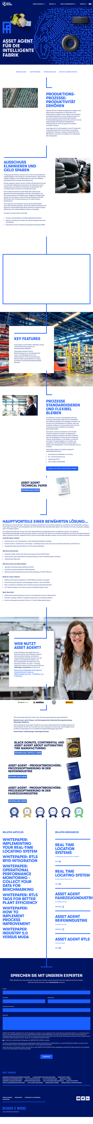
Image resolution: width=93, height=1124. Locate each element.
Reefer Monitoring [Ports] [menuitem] (32, 1081)
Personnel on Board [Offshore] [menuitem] (12, 1081)
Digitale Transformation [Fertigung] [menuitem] (14, 1082)
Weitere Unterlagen (50, 72)
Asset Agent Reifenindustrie (71, 918)
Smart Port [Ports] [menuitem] (72, 1081)
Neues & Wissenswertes (67, 4)
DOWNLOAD (58, 906)
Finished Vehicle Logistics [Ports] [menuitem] (71, 1082)
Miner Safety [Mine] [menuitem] (65, 1079)
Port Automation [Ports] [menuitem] (32, 1079)
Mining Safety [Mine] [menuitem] (64, 1077)
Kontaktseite (54, 982)
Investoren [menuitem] (6, 1099)
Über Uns (51, 4)
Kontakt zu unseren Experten (68, 72)
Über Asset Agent (21, 72)
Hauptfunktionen (35, 72)
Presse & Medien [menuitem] (7, 1097)
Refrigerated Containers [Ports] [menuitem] (12, 1079)
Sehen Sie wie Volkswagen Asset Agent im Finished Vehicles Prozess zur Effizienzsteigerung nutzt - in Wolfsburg (28, 672)
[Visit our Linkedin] (88, 1098)
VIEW (56, 861)
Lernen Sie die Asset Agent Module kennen (62, 468)
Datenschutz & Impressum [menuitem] (32, 1097)
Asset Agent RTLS (72, 939)
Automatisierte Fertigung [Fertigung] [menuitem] (44, 1077)
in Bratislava (18, 676)
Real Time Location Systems (64, 849)
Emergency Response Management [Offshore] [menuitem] (16, 1077)
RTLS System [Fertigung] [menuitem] (50, 1079)
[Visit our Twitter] (83, 1098)
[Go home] (8, 4)
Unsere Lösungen (38, 4)
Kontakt (82, 4)
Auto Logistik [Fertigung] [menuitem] (35, 1082)
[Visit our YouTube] (78, 1098)
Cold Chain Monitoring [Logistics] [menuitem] (53, 1081)
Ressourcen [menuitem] (18, 1097)
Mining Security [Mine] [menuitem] (52, 1082)
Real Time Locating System (72, 873)
